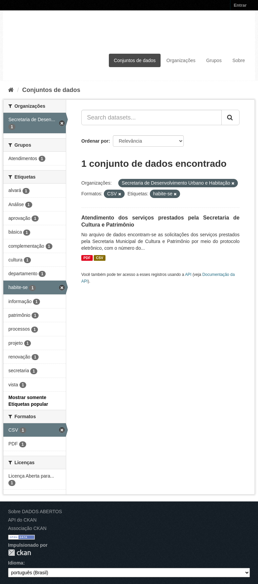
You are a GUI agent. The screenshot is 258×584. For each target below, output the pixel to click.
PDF (86, 258)
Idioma (15, 563)
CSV (99, 258)
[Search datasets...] (151, 117)
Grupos (214, 60)
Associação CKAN (27, 528)
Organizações (180, 60)
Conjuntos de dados (135, 60)
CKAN (19, 552)
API (188, 274)
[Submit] (230, 117)
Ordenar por (95, 141)
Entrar (240, 5)
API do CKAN (22, 520)
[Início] (11, 90)
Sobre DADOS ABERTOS (35, 511)
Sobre (238, 60)
